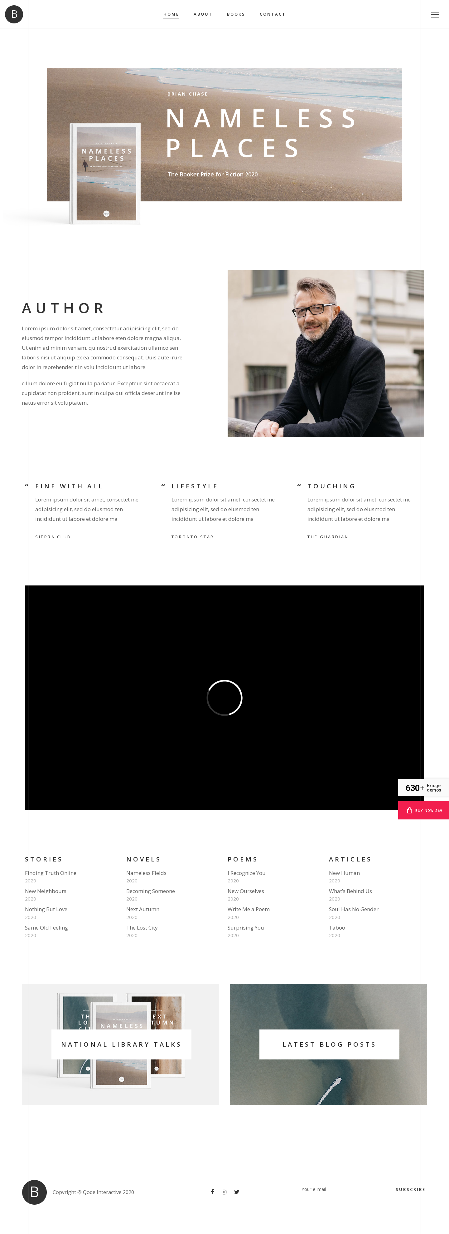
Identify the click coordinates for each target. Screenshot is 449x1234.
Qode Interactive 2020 (108, 1192)
